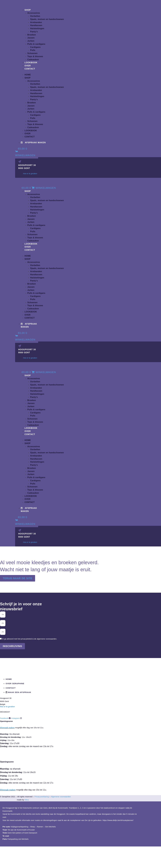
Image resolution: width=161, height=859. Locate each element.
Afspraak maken (7, 728)
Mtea (27, 800)
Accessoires (33, 13)
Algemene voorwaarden (61, 797)
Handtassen (36, 25)
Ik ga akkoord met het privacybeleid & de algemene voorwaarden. (29, 639)
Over (28, 66)
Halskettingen (37, 28)
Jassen (31, 38)
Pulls (32, 50)
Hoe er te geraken (30, 174)
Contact (30, 69)
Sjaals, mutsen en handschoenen (47, 19)
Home (28, 75)
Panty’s (34, 32)
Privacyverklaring (41, 797)
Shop (28, 10)
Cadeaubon (33, 59)
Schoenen (32, 53)
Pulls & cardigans (36, 44)
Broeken (31, 35)
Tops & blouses (35, 56)
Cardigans (35, 47)
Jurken (30, 41)
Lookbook (31, 62)
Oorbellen (35, 16)
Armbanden (36, 22)
